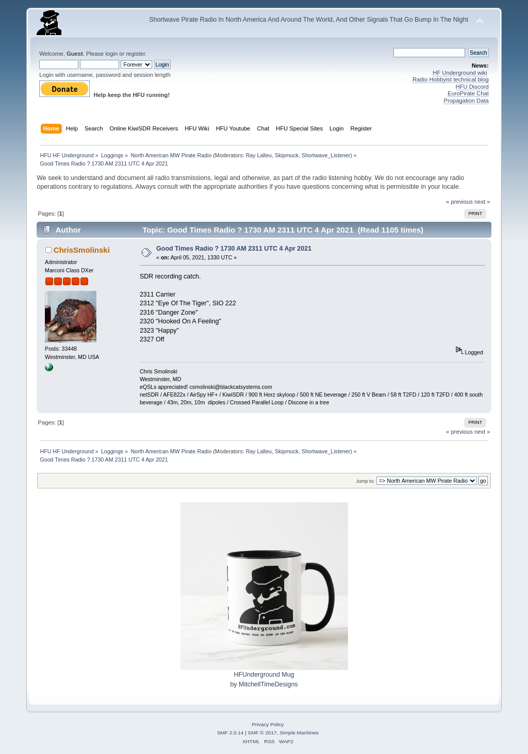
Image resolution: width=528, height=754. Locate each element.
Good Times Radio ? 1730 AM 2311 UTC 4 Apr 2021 (233, 248)
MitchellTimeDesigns (268, 684)
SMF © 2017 (262, 732)
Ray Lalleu (259, 155)
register (135, 54)
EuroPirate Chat (468, 93)
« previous (459, 202)
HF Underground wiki (460, 73)
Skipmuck (287, 155)
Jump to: (365, 481)
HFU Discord (472, 87)
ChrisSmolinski (82, 249)
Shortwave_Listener (326, 155)
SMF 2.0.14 (230, 732)
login (111, 54)
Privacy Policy (268, 724)
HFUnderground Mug (264, 674)
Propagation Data (465, 100)
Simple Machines (299, 732)
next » (482, 202)
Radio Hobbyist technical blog (450, 79)
